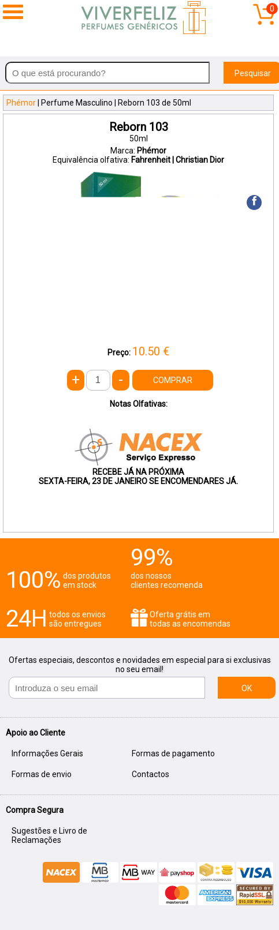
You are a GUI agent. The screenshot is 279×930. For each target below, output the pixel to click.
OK (246, 688)
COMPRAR (172, 380)
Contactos (150, 774)
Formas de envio (42, 774)
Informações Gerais (47, 753)
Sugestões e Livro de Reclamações (49, 835)
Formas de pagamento (173, 753)
